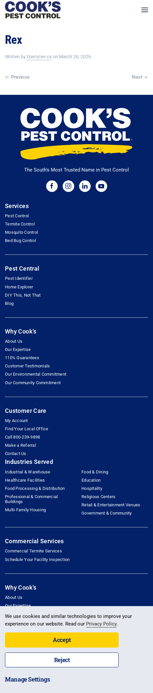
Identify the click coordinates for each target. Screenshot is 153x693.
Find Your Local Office (26, 428)
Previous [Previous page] (17, 77)
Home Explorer (19, 286)
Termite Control (20, 224)
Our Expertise (18, 349)
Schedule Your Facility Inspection (37, 559)
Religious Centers (98, 496)
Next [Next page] (139, 77)
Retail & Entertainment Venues (110, 504)
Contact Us (15, 453)
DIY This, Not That (23, 295)
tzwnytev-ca (39, 56)
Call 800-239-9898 (22, 437)
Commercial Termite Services (33, 550)
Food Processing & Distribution (35, 488)
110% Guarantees (22, 357)
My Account (16, 420)
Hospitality (91, 488)
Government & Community (106, 513)
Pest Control (17, 215)
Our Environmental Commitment (35, 374)
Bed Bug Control (20, 240)
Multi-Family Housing (25, 509)
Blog (9, 303)
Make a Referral (20, 445)
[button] (144, 10)
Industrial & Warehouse (27, 471)
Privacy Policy (101, 624)
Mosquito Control (21, 232)
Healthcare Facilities (25, 480)
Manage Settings (27, 679)
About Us (13, 341)
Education (91, 480)
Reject (62, 660)
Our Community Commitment (33, 382)
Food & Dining (94, 471)
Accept (62, 640)
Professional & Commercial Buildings (31, 499)
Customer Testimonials (27, 365)
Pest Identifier (19, 278)
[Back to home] (33, 10)
